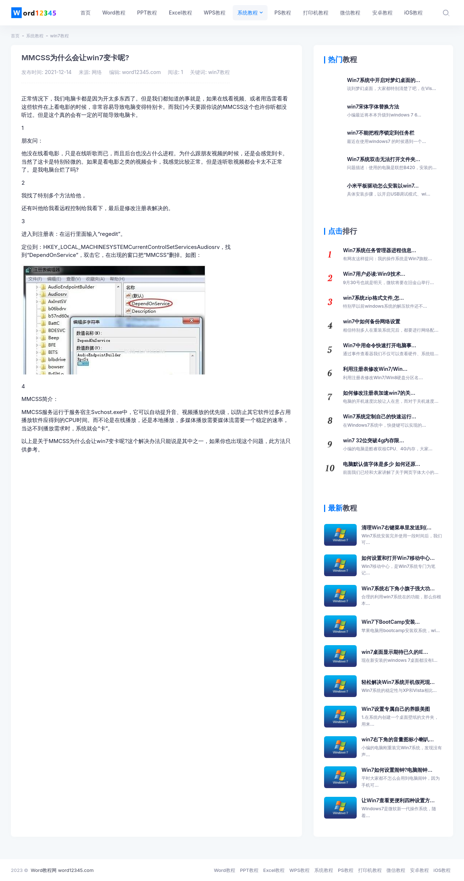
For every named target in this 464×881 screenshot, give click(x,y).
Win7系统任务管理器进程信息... (387, 254)
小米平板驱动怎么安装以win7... (388, 190)
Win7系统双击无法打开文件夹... (391, 163)
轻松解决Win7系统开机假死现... (399, 686)
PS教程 (345, 870)
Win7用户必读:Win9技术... (388, 278)
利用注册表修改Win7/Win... (383, 373)
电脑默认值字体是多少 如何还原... (390, 468)
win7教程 (59, 35)
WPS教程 (299, 870)
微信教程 (395, 870)
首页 (15, 35)
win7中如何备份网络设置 (390, 325)
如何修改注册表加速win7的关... (390, 397)
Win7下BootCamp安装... (400, 626)
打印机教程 (370, 870)
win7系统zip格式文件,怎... (385, 302)
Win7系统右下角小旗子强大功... (402, 596)
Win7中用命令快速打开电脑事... (390, 349)
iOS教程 (442, 870)
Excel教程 (274, 870)
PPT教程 (249, 870)
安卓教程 (419, 870)
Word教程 (224, 870)
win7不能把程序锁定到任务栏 (386, 137)
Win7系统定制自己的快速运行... (384, 421)
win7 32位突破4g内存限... (387, 444)
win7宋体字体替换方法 (384, 111)
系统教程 (35, 35)
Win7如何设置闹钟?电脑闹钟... (402, 777)
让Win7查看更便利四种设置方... (402, 808)
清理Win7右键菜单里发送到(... (402, 535)
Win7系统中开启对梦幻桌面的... (391, 84)
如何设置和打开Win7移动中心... (402, 566)
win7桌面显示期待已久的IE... (399, 656)
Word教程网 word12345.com (62, 870)
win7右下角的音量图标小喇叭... (402, 747)
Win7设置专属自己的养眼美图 (402, 717)
